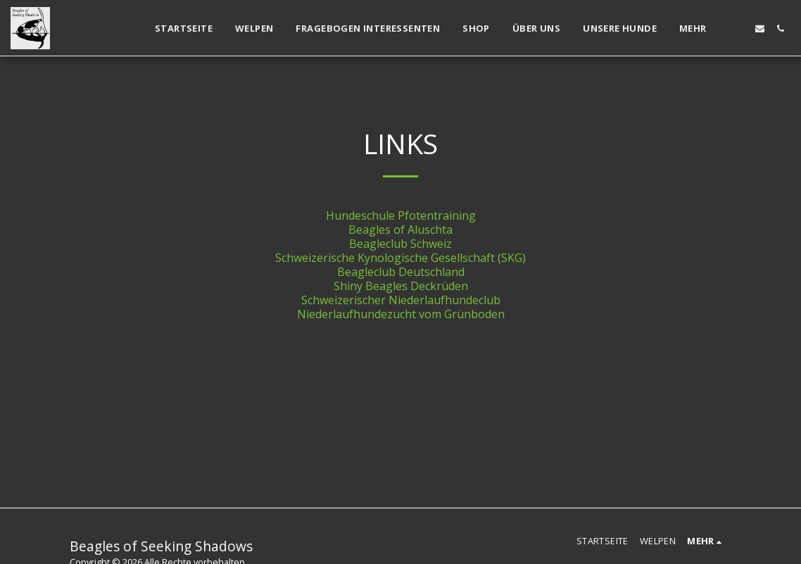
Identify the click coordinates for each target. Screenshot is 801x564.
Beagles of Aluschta (400, 229)
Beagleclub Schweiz (400, 243)
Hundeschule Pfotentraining (401, 215)
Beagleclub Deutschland (401, 272)
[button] (739, 28)
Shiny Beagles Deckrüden (401, 286)
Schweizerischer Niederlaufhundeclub (400, 300)
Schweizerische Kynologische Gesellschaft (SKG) (400, 257)
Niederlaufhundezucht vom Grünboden (401, 314)
